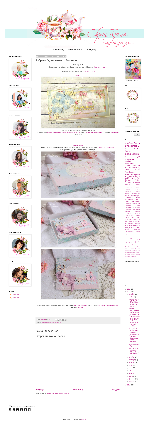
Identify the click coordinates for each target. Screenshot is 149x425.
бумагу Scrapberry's (54, 132)
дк (126, 176)
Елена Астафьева (132, 171)
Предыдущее (115, 390)
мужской (127, 211)
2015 (129, 292)
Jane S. (127, 241)
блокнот (137, 176)
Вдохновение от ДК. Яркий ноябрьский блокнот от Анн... (134, 302)
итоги (127, 170)
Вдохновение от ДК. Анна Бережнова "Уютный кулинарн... (134, 338)
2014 (129, 385)
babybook (127, 242)
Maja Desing (133, 241)
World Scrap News (130, 227)
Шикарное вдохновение (132, 207)
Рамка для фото (132, 217)
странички (131, 176)
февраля (132, 379)
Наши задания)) (91, 50)
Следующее (40, 390)
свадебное (128, 237)
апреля (131, 373)
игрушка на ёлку (130, 231)
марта (131, 376)
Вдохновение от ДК (56, 322)
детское (127, 194)
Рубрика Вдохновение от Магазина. (134, 310)
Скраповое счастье (100, 67)
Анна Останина (135, 242)
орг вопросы (129, 223)
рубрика (138, 254)
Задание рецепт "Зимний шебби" (134, 324)
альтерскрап (135, 174)
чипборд (77, 132)
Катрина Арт (129, 244)
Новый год (136, 168)
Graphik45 (128, 213)
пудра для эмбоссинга (94, 132)
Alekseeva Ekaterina (134, 225)
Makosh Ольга (135, 194)
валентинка (137, 229)
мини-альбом (136, 209)
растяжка (133, 254)
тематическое (135, 201)
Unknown (16, 294)
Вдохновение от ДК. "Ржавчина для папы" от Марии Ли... (134, 317)
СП (126, 148)
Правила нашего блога (75, 50)
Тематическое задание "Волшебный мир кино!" (134, 351)
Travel (127, 196)
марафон (132, 252)
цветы (64, 132)
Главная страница (58, 50)
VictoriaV (78, 75)
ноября (131, 297)
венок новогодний (130, 248)
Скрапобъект (137, 246)
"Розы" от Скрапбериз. (107, 147)
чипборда (81, 307)
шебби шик (129, 178)
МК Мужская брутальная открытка (133, 330)
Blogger (83, 419)
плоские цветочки (80, 305)
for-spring (137, 213)
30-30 (126, 225)
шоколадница (136, 239)
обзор (128, 254)
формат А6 (128, 239)
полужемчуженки (112, 305)
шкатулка (137, 223)
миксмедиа (137, 233)
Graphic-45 (128, 203)
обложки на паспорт (132, 235)
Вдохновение (45, 322)
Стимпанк (128, 219)
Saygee (138, 241)
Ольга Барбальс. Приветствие (134, 345)
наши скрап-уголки (134, 221)
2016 (129, 289)
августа (131, 362)
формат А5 (136, 237)
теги (129, 256)
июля (131, 365)
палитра (137, 211)
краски (138, 199)
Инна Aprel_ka (78, 145)
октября (131, 357)
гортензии (101, 305)
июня (131, 368)
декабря (132, 294)
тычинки (70, 132)
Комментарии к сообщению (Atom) (58, 393)
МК (126, 168)
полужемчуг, (115, 132)
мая (130, 370)
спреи (127, 201)
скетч (126, 256)
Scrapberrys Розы (89, 71)
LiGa (130, 168)
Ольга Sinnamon (132, 166)
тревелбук (133, 256)
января (131, 381)
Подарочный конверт (132, 215)
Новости (134, 203)
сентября (132, 360)
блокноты (128, 209)
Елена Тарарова (134, 196)
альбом (129, 143)
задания (128, 161)
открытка (129, 159)
